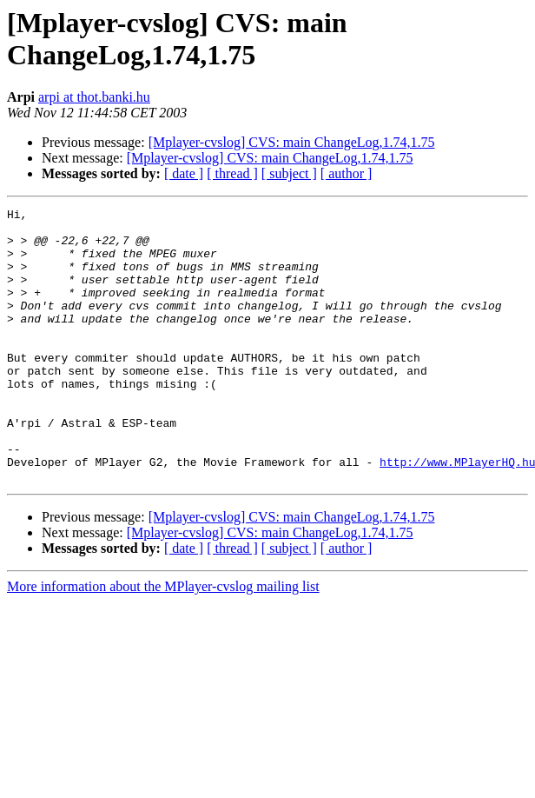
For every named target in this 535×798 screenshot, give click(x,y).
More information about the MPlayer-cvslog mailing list (163, 641)
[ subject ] (289, 173)
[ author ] (346, 173)
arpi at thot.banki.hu (94, 97)
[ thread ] (232, 173)
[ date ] (183, 173)
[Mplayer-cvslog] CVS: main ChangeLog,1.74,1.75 (292, 142)
